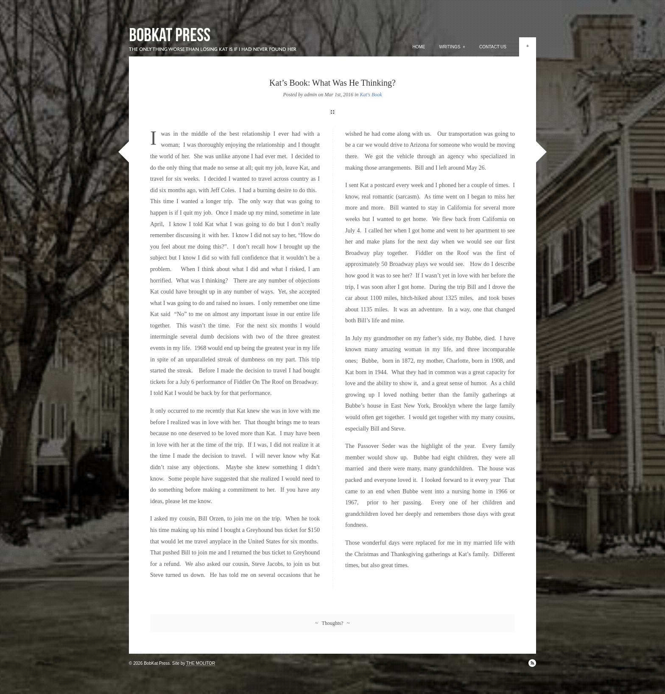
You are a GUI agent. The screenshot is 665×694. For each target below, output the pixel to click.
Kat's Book (371, 95)
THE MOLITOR (200, 663)
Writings (452, 47)
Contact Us (492, 47)
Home (419, 47)
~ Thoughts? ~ (332, 623)
